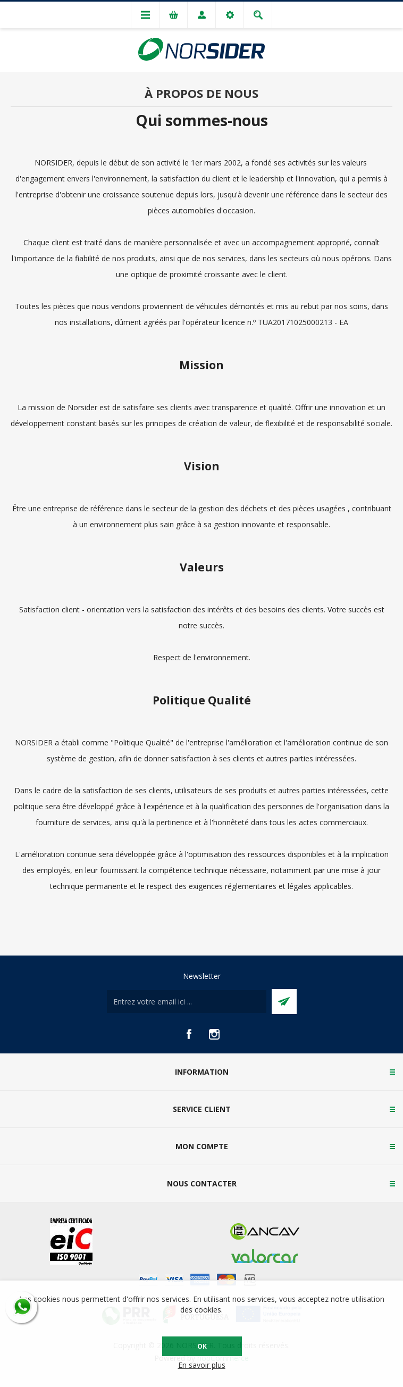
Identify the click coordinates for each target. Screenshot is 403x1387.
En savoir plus (201, 1365)
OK (202, 1346)
